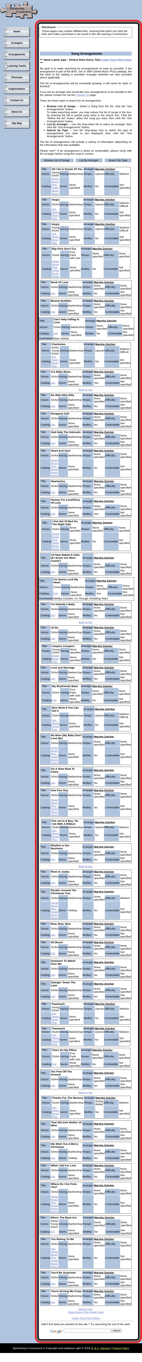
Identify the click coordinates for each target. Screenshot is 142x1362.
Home (16, 31)
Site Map (17, 123)
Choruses (17, 77)
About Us (16, 111)
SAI (54, 209)
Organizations (16, 88)
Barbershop (17, 8)
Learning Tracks (16, 65)
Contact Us (16, 100)
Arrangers (17, 42)
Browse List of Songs (56, 160)
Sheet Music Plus (55, 181)
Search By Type (117, 160)
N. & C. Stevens (100, 1348)
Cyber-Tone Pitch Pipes (117, 59)
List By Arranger (88, 160)
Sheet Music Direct (55, 190)
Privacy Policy (120, 1348)
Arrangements (16, 54)
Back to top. (86, 389)
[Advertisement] (16, 189)
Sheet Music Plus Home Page (86, 1312)
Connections (24, 11)
